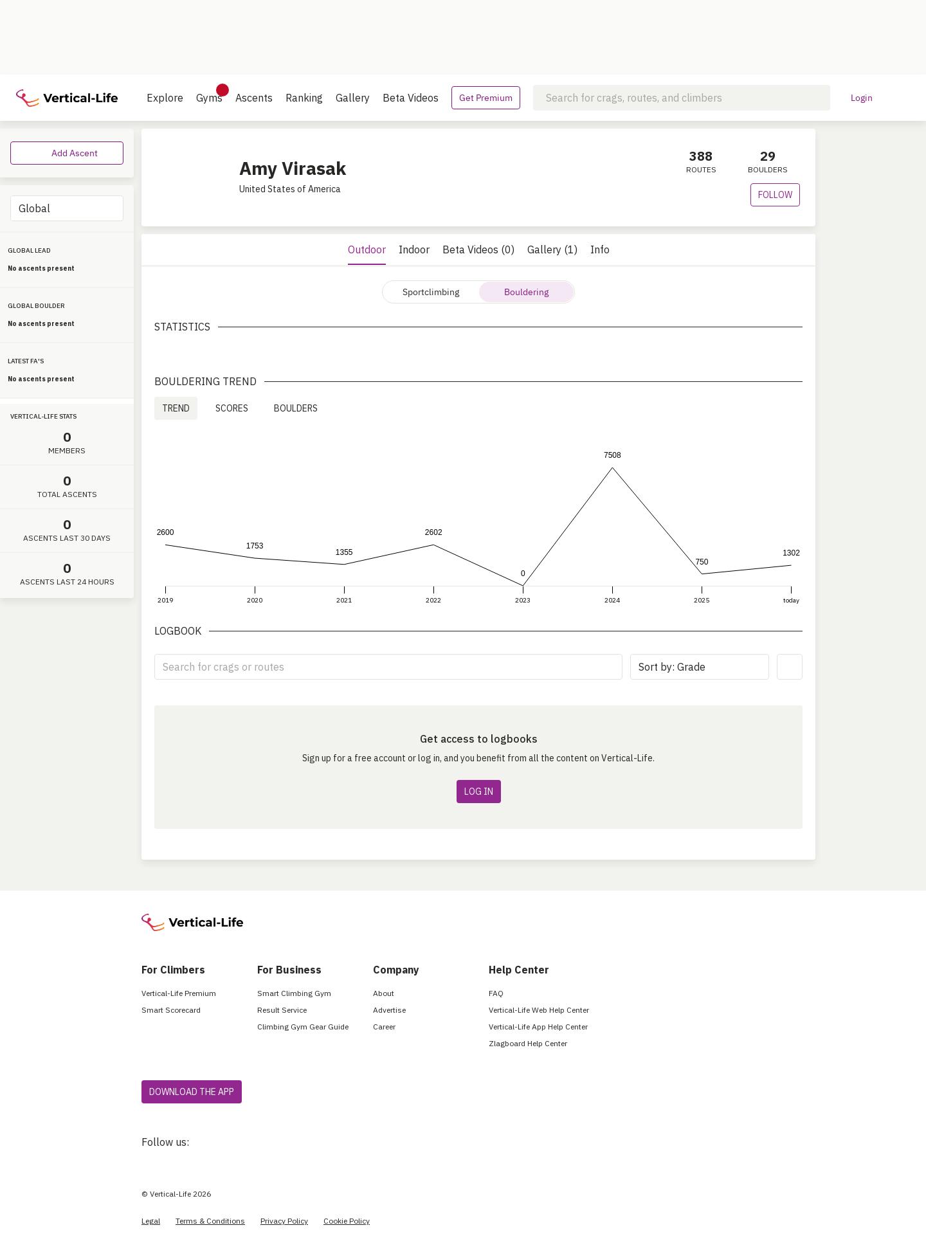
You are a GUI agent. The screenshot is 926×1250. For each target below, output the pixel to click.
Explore (165, 97)
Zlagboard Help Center (528, 1043)
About (383, 993)
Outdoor (367, 249)
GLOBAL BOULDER (36, 306)
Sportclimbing (431, 292)
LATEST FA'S (26, 361)
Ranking (304, 97)
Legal (150, 1221)
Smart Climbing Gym (294, 993)
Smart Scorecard (171, 1010)
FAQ (496, 993)
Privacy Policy (284, 1221)
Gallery (353, 97)
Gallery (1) (552, 249)
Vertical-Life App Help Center (538, 1026)
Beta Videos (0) (478, 249)
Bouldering (526, 292)
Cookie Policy (346, 1221)
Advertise (389, 1010)
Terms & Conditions (210, 1221)
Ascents (254, 97)
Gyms (209, 94)
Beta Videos (411, 97)
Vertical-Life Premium (178, 993)
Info (600, 249)
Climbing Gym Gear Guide (303, 1026)
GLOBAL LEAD (29, 250)
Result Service (282, 1010)
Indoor (414, 249)
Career (384, 1026)
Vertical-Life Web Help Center (539, 1010)
